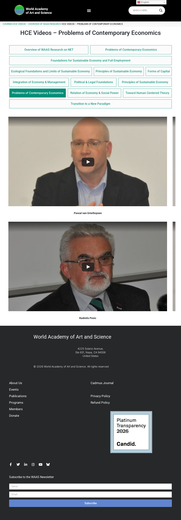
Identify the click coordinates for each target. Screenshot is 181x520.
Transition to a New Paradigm (90, 104)
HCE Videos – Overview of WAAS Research (37, 24)
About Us (15, 383)
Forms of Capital (159, 71)
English (143, 2)
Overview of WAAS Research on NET (48, 49)
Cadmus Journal (102, 383)
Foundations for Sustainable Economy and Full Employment (90, 60)
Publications (18, 396)
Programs (16, 402)
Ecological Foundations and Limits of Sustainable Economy (50, 71)
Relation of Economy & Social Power (94, 93)
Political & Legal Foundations (93, 82)
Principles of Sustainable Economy (119, 71)
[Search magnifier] (161, 10)
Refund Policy (100, 402)
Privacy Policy (100, 396)
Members (16, 409)
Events (14, 389)
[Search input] (145, 10)
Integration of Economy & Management (39, 82)
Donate (14, 415)
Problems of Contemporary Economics (131, 49)
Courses (7, 24)
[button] (89, 10)
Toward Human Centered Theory (147, 93)
